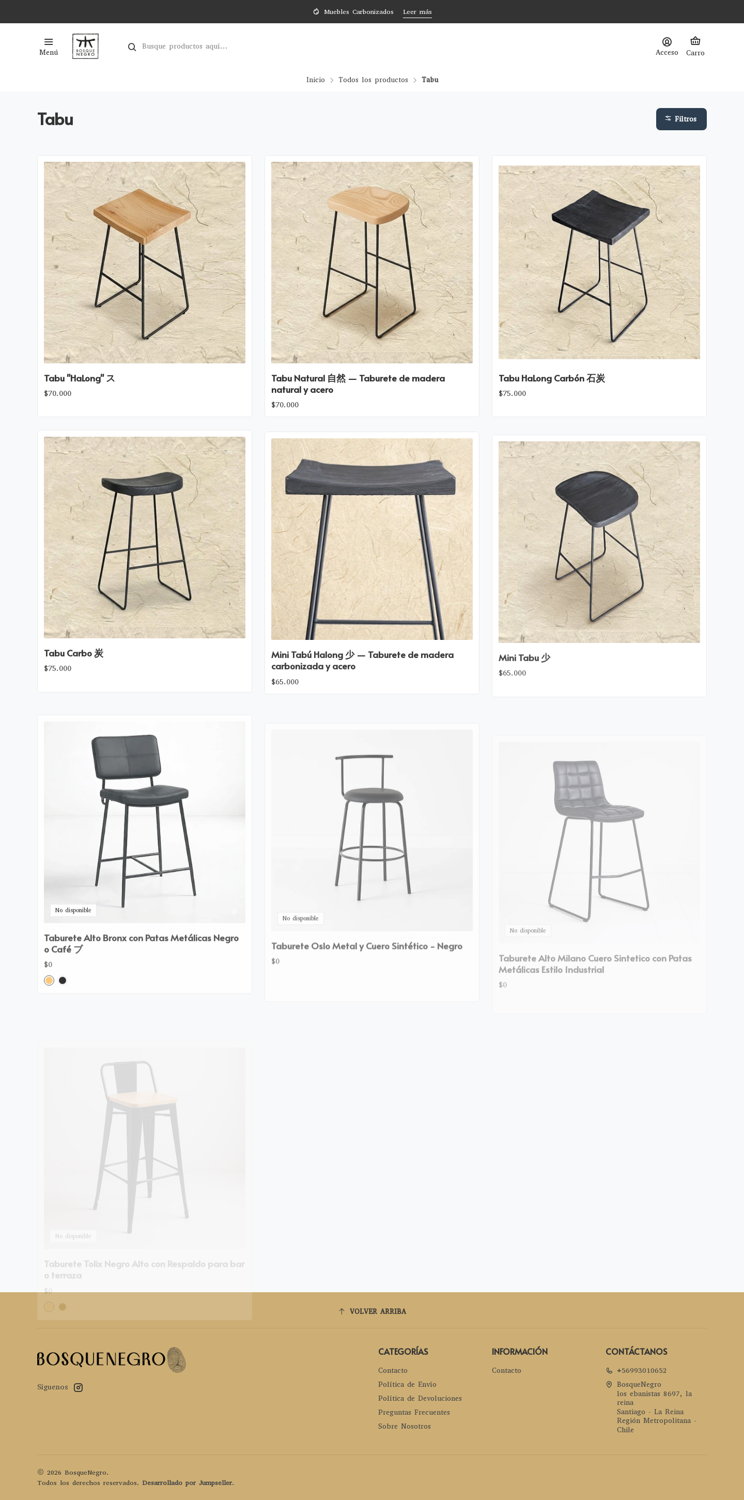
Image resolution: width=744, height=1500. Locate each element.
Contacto (393, 1370)
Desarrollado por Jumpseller (187, 1482)
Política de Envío (407, 1384)
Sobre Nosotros (404, 1426)
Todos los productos (373, 80)
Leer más (417, 11)
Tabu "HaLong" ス (79, 378)
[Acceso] (667, 46)
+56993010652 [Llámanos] (636, 1370)
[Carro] (695, 46)
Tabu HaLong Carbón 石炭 (552, 378)
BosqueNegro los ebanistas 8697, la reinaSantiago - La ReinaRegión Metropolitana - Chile (651, 1407)
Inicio (315, 80)
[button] (681, 119)
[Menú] (48, 46)
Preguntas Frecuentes (414, 1412)
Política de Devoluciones (420, 1398)
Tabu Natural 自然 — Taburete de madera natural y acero (358, 383)
